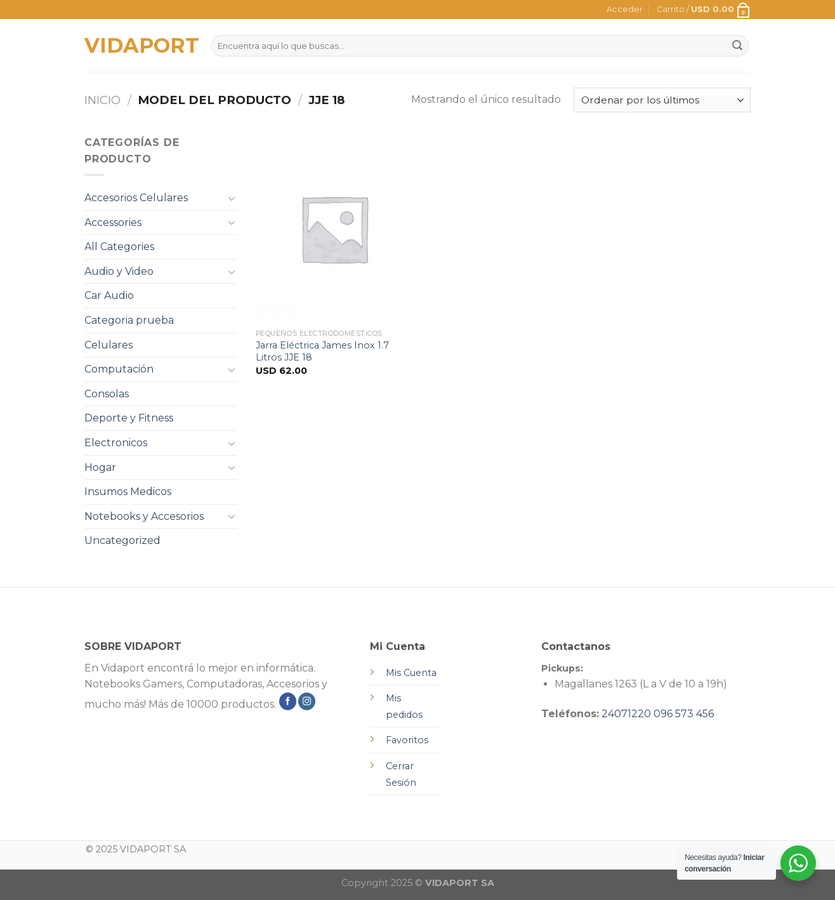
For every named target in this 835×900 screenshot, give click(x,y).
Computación (119, 369)
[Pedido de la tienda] (662, 100)
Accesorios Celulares (136, 198)
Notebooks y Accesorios (144, 516)
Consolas (106, 394)
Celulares (108, 345)
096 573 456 (684, 714)
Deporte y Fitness (128, 418)
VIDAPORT (138, 46)
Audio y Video (119, 271)
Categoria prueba (129, 320)
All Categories (119, 247)
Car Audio (109, 295)
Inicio (102, 100)
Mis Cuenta (411, 672)
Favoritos (407, 740)
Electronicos (115, 443)
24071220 (626, 714)
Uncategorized (122, 540)
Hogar (100, 467)
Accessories (112, 222)
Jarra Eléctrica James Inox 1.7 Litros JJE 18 (322, 351)
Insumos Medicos (127, 492)
